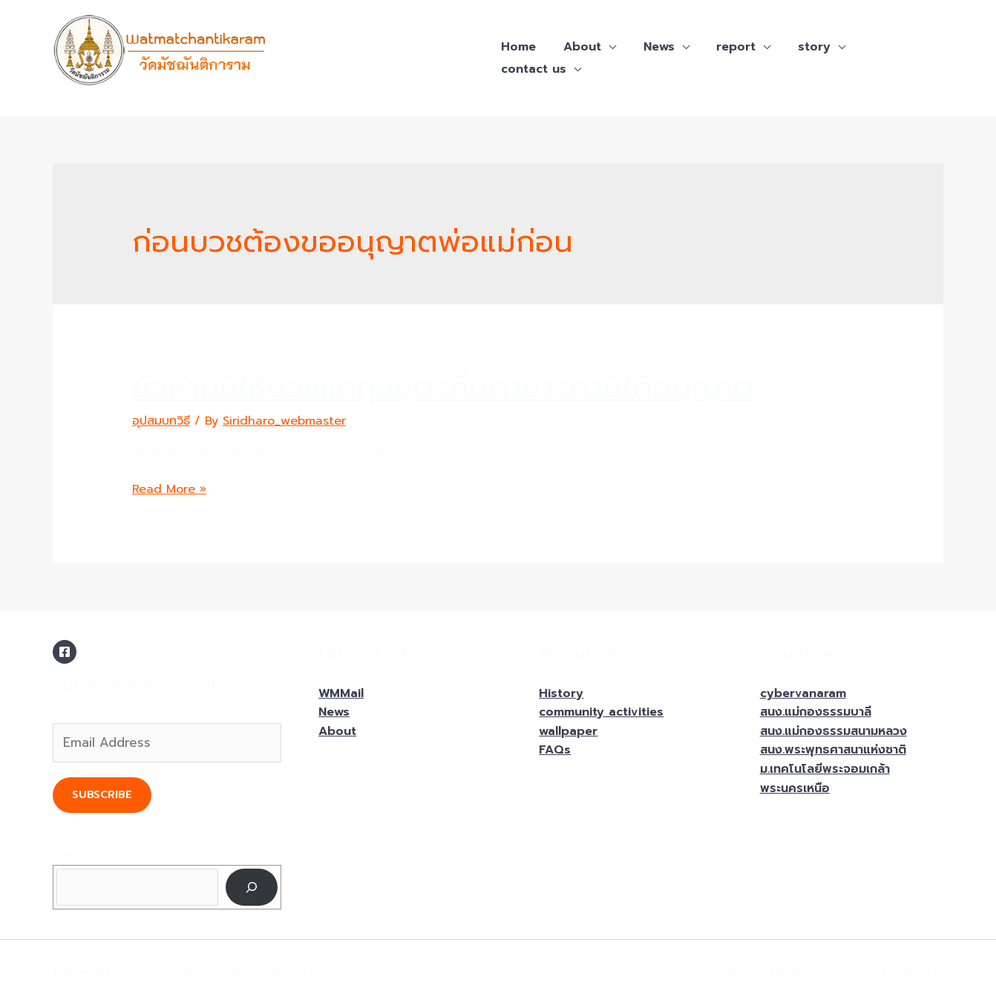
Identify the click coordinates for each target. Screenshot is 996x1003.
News (650, 47)
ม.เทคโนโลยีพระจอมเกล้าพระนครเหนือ (825, 778)
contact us (532, 69)
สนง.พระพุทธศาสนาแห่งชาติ (833, 750)
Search (73, 855)
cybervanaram (803, 693)
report (724, 47)
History (561, 693)
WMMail (341, 693)
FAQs (555, 750)
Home (516, 47)
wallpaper (568, 731)
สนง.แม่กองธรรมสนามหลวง (833, 731)
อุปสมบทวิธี (161, 421)
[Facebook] (64, 652)
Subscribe (102, 795)
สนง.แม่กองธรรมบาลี (815, 712)
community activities (601, 712)
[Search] (252, 887)
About (577, 47)
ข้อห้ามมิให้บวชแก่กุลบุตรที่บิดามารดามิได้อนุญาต (443, 387)
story (798, 47)
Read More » (169, 489)
